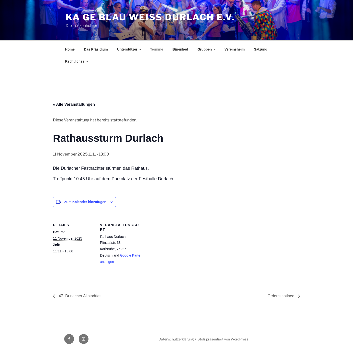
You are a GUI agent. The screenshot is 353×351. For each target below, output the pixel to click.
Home (70, 49)
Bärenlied (180, 49)
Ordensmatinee (281, 296)
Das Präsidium (96, 49)
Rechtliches (77, 61)
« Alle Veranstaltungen (74, 104)
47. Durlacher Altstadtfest (80, 296)
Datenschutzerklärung (176, 339)
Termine (156, 49)
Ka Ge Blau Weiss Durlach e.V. (150, 17)
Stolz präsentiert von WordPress (223, 339)
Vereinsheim (235, 49)
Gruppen (206, 49)
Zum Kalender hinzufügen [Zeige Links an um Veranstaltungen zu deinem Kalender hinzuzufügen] (85, 202)
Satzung (260, 49)
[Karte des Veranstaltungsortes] (173, 249)
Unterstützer (129, 49)
